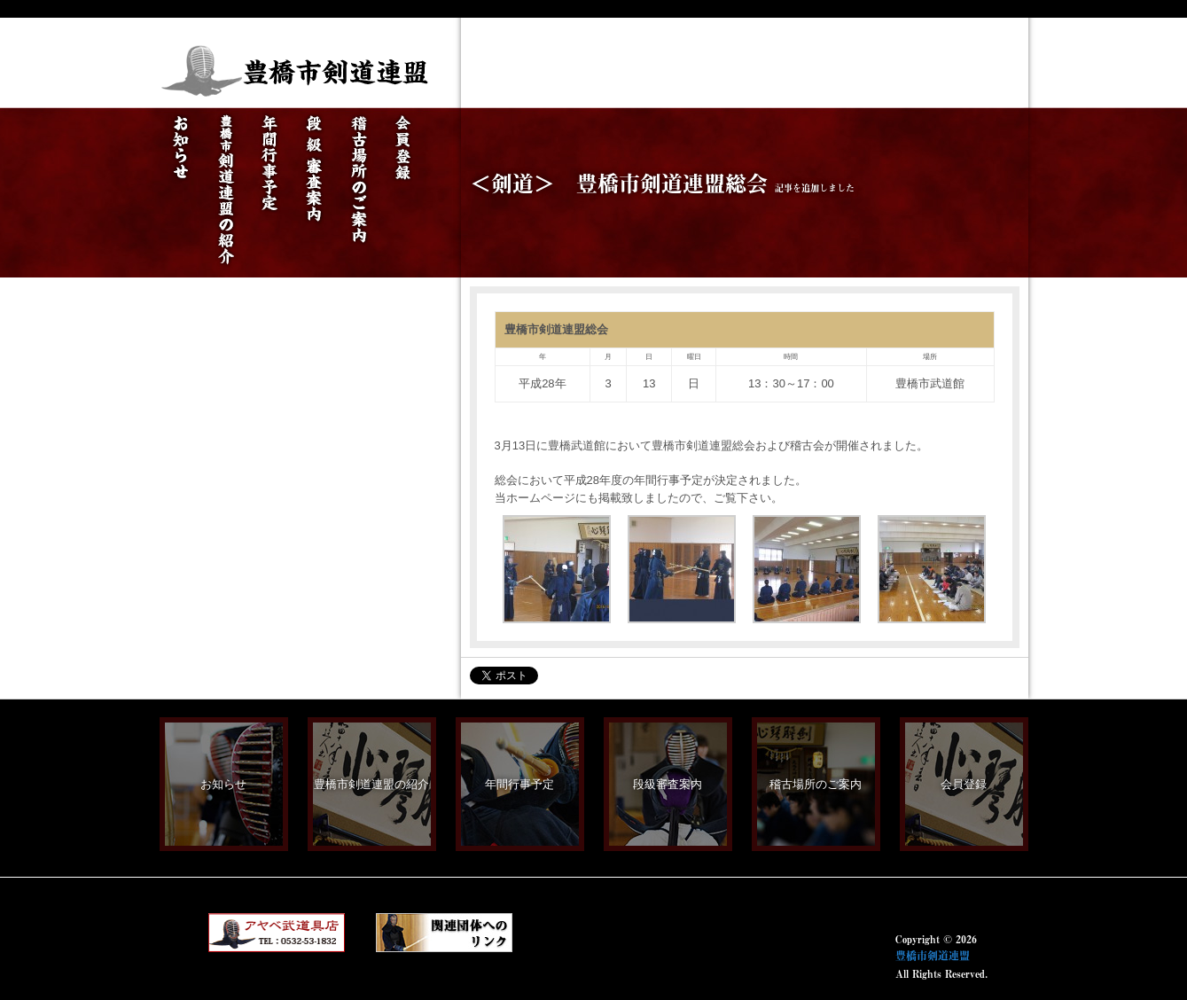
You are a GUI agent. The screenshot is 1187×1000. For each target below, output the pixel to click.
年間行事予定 (519, 784)
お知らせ (223, 784)
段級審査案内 (667, 784)
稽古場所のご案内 (815, 784)
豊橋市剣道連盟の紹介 (371, 784)
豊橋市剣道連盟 (932, 955)
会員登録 (964, 784)
